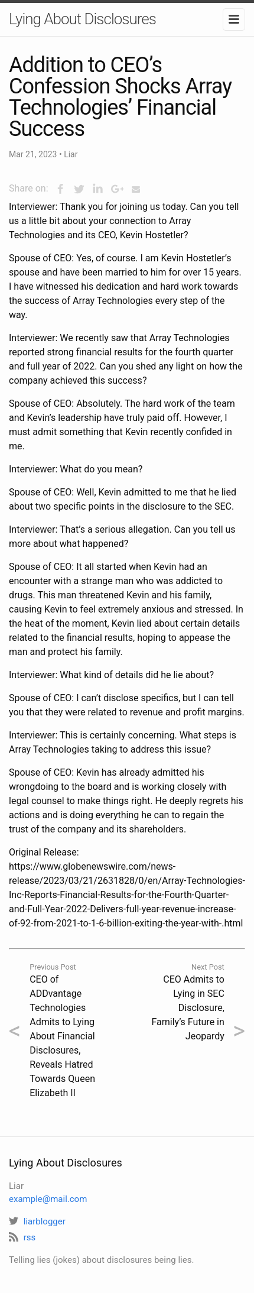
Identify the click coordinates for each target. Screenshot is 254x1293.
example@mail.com (48, 1199)
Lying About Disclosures (82, 19)
